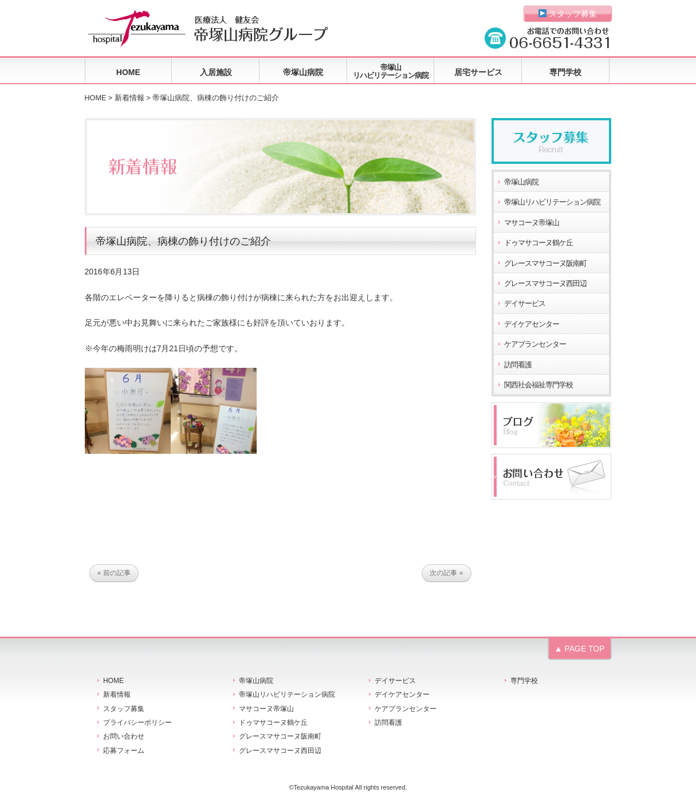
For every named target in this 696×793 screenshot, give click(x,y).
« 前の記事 (114, 574)
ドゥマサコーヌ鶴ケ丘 (538, 243)
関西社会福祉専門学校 (538, 385)
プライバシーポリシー (137, 723)
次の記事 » (446, 574)
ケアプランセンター (535, 344)
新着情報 (129, 98)
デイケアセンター (531, 324)
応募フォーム (123, 751)
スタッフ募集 (567, 13)
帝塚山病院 (303, 72)
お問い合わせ (123, 736)
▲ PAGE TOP (580, 648)
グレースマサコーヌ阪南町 (545, 264)
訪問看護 (518, 365)
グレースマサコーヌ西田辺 (545, 284)
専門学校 (565, 72)
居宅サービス (478, 72)
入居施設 (216, 72)
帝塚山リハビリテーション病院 (390, 71)
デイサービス (524, 304)
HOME (128, 72)
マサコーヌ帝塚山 (531, 223)
